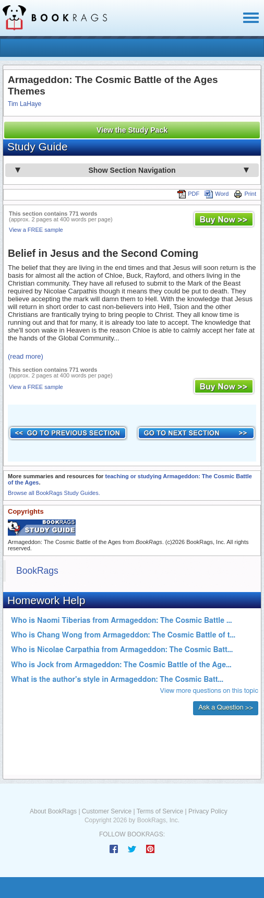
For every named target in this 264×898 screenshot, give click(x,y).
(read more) (25, 356)
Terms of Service (160, 811)
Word (217, 194)
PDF (188, 194)
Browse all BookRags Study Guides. (54, 493)
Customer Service (106, 811)
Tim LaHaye (24, 104)
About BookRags (53, 811)
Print (245, 194)
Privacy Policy (207, 811)
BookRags (37, 570)
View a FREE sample (36, 230)
